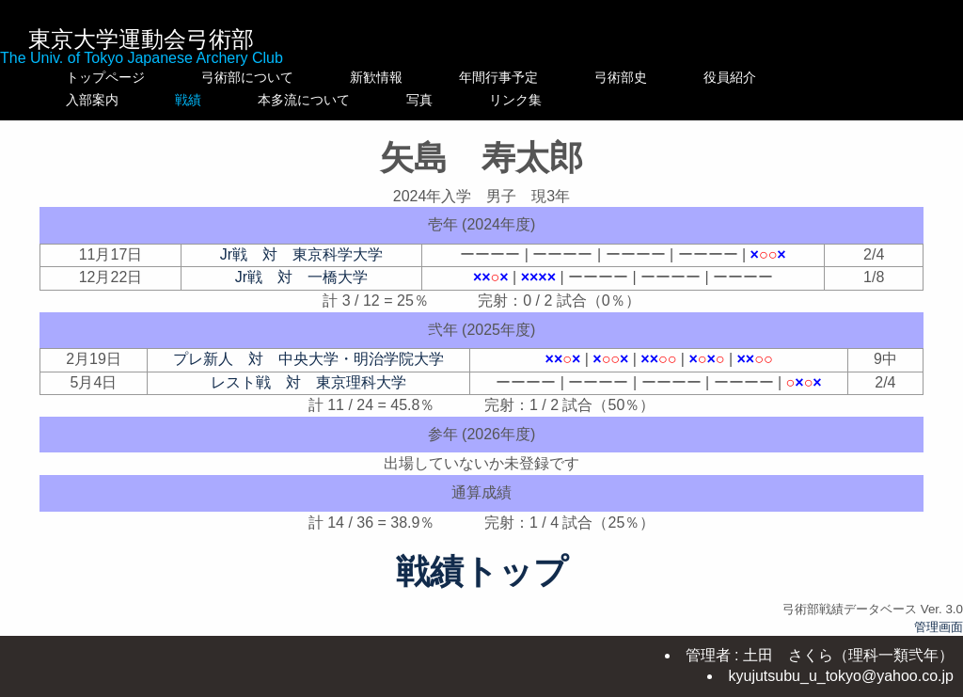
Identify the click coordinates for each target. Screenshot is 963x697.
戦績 (247, 99)
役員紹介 (769, 77)
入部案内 (105, 99)
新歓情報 (396, 77)
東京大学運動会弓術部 (141, 39)
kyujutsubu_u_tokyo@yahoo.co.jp (841, 676)
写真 (538, 99)
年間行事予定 (537, 77)
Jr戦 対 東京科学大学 (301, 254)
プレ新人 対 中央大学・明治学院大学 (308, 359)
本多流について (396, 99)
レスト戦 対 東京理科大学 (308, 382)
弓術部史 (660, 77)
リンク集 (660, 99)
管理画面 (938, 627)
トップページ (105, 77)
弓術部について (247, 77)
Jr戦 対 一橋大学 (301, 277)
